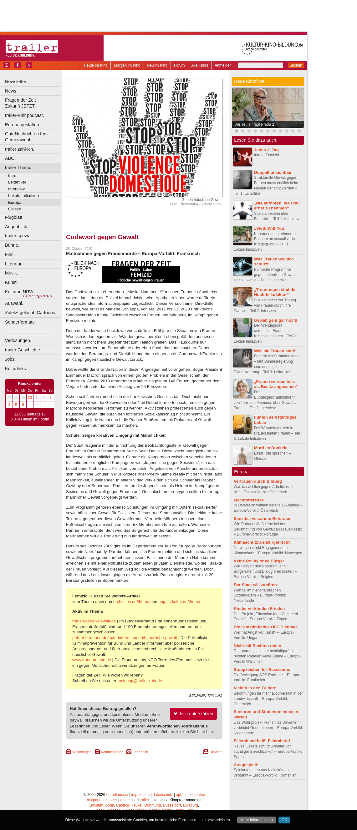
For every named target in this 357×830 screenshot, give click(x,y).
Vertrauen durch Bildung (258, 481)
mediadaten (195, 794)
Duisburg (190, 805)
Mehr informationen (256, 820)
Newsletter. (16, 81)
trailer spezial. (19, 235)
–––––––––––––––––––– (30, 331)
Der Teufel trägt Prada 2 (254, 124)
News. (11, 90)
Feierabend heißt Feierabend (262, 740)
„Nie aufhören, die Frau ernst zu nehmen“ (277, 206)
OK (284, 820)
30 (30, 397)
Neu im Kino (157, 65)
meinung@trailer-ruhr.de (139, 680)
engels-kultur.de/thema (179, 601)
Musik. (11, 272)
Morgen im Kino (127, 65)
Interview (16, 189)
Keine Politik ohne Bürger (259, 561)
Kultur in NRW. (19, 291)
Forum (179, 65)
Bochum (96, 805)
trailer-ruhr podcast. (24, 115)
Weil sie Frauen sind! (274, 351)
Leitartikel (17, 182)
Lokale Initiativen (23, 195)
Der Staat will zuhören (255, 584)
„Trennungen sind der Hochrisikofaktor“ (275, 292)
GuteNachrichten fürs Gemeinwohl (26, 136)
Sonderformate (20, 321)
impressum (140, 794)
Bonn (109, 805)
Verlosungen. (18, 340)
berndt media (117, 794)
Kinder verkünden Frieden (259, 608)
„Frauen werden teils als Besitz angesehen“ (276, 384)
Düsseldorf (172, 805)
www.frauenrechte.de (91, 659)
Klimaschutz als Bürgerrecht (262, 542)
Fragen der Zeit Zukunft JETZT (34, 103)
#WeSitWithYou (269, 228)
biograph (94, 800)
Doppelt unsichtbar (273, 172)
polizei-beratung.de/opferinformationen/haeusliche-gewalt (124, 637)
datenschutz (163, 794)
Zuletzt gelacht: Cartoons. (30, 312)
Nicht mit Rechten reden (257, 645)
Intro (12, 175)
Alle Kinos (199, 65)
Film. (10, 254)
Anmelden (223, 65)
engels (125, 800)
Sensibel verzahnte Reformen (263, 518)
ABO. (10, 158)
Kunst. (11, 282)
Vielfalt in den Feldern (255, 688)
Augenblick (16, 226)
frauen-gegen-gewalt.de (94, 621)
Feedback (140, 752)
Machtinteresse (249, 500)
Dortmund (152, 805)
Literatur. (14, 263)
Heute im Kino (95, 65)
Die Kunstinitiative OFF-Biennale (266, 627)
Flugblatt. (14, 217)
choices (111, 800)
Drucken (216, 752)
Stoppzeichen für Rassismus (262, 669)
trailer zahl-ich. (19, 149)
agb (179, 794)
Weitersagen (82, 752)
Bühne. (12, 245)
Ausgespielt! (246, 764)
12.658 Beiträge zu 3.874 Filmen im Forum (30, 416)
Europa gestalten (22, 124)
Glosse (14, 209)
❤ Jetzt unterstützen (193, 713)
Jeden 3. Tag (266, 150)
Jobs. (10, 359)
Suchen (295, 65)
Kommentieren (112, 752)
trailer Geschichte (22, 349)
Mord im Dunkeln (271, 447)
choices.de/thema (133, 601)
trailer (144, 800)
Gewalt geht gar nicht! (275, 320)
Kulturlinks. (16, 368)
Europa (15, 202)
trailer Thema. (19, 167)
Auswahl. (14, 303)
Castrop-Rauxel (129, 805)
